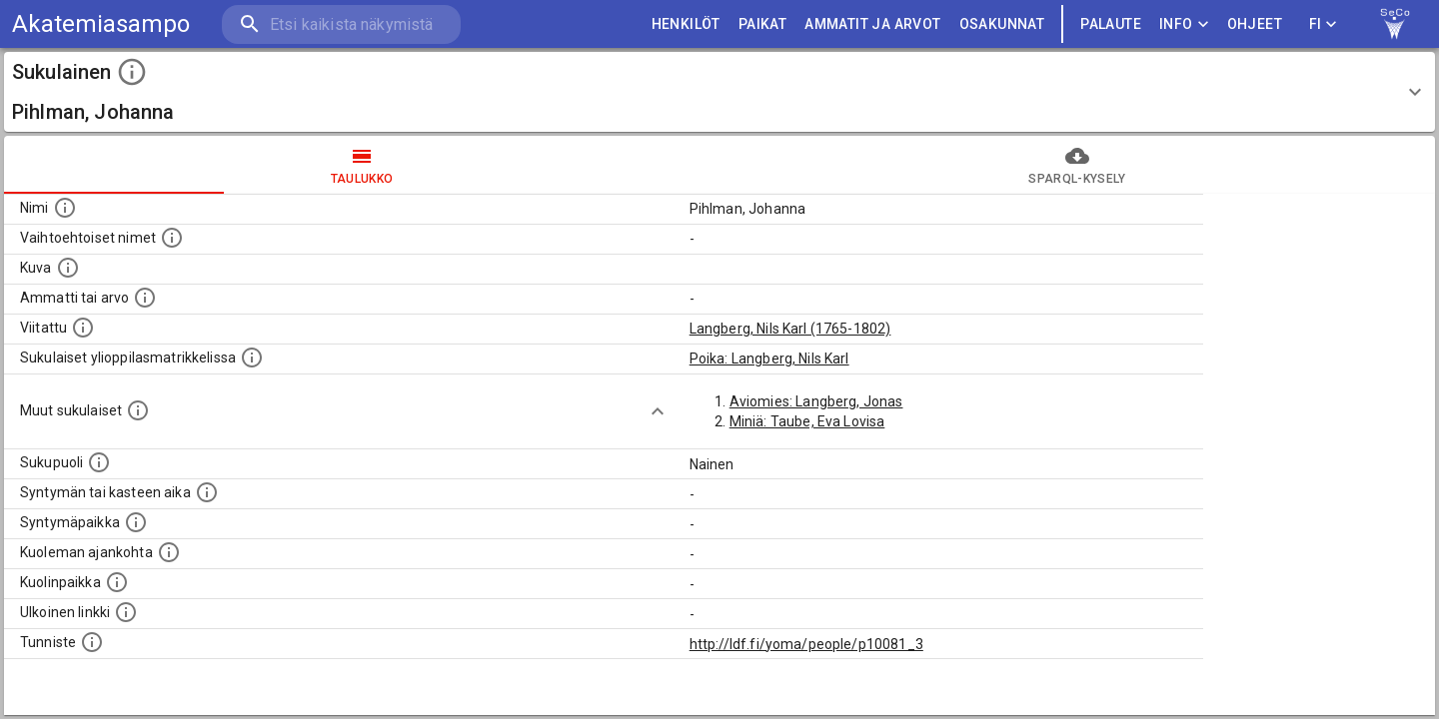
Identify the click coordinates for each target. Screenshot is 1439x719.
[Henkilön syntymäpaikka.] (136, 522)
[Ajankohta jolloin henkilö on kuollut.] (169, 552)
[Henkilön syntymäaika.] (207, 492)
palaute (1110, 24)
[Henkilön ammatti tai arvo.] (145, 298)
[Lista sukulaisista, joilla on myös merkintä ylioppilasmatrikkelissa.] (252, 357)
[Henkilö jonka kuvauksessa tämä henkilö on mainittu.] (83, 328)
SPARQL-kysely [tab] (1077, 165)
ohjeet (1254, 24)
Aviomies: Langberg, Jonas (816, 401)
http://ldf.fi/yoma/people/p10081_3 (806, 644)
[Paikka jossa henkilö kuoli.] (117, 582)
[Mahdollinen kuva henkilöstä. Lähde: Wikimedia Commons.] (68, 268)
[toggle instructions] (132, 72)
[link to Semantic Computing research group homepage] (1395, 24)
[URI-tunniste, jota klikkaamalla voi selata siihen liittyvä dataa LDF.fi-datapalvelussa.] (92, 642)
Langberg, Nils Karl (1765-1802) (790, 329)
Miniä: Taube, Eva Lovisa (807, 421)
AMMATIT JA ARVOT (872, 24)
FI (1323, 24)
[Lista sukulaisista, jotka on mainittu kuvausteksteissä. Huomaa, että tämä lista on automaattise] (138, 410)
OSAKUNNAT (1002, 24)
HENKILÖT (686, 24)
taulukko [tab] (362, 165)
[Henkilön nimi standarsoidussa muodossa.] (65, 208)
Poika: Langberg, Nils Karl (769, 358)
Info (1184, 24)
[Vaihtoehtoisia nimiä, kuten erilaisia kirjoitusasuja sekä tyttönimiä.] (172, 238)
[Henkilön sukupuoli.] (99, 462)
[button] (719, 92)
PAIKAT (762, 24)
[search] (340, 24)
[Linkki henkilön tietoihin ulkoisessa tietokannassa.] (126, 612)
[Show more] (658, 411)
